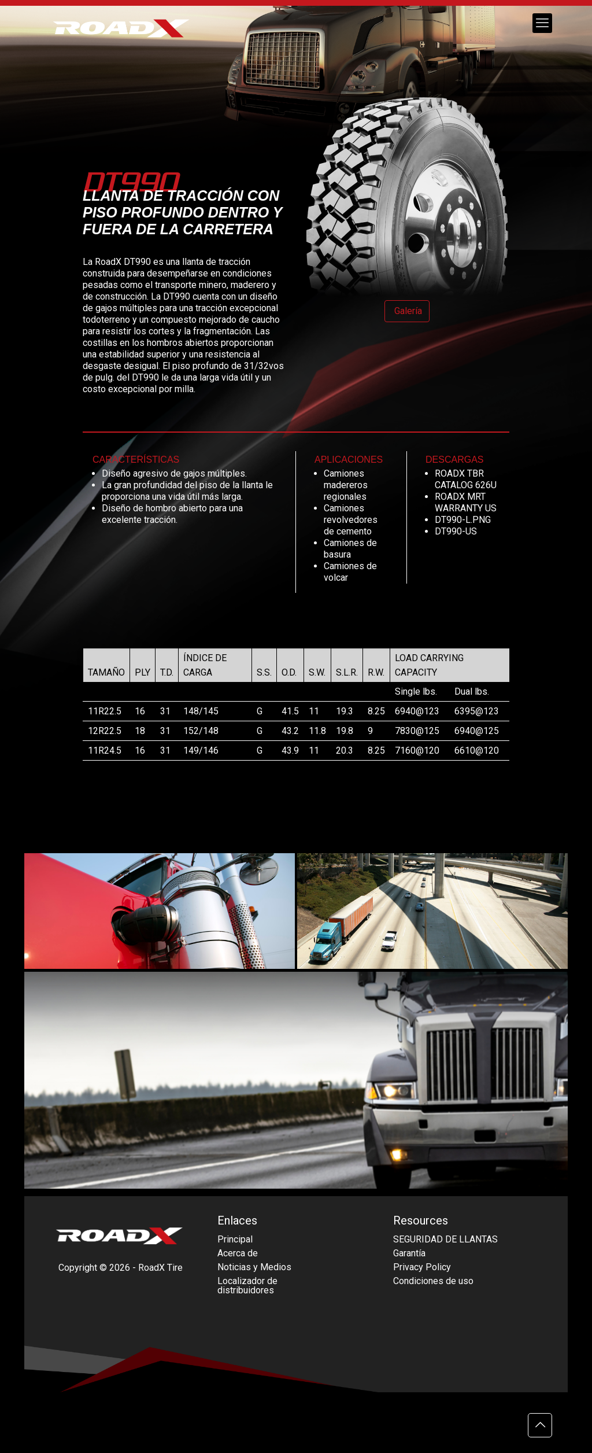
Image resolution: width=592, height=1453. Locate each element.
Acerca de (237, 1253)
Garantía (409, 1253)
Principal (235, 1239)
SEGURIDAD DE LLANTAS (445, 1239)
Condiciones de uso (433, 1280)
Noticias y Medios (254, 1267)
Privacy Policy (422, 1267)
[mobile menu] (542, 23)
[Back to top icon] (540, 1425)
